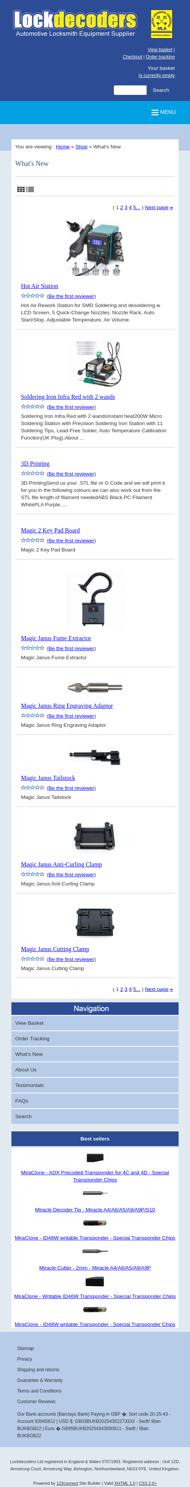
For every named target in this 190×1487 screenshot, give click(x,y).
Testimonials (29, 1085)
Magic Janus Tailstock (48, 778)
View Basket (29, 1023)
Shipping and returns (38, 1369)
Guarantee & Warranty (40, 1380)
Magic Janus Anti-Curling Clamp (61, 864)
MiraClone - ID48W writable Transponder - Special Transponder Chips (95, 1238)
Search (23, 1116)
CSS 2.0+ (147, 1483)
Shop (81, 147)
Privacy (24, 1359)
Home (63, 147)
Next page (157, 207)
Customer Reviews (36, 1401)
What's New (29, 1054)
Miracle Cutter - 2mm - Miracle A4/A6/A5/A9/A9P (95, 1268)
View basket (160, 49)
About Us (26, 1070)
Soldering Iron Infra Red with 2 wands (68, 397)
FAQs (21, 1101)
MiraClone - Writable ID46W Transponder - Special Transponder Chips (95, 1296)
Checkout (132, 57)
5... (137, 207)
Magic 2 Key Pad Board (50, 530)
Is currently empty (157, 75)
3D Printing (35, 463)
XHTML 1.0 (124, 1483)
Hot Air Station (39, 286)
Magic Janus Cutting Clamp (55, 949)
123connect (67, 1483)
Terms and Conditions (39, 1391)
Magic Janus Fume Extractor (56, 638)
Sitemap (25, 1348)
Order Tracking (32, 1038)
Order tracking (160, 57)
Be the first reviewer (71, 296)
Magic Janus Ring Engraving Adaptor (67, 706)
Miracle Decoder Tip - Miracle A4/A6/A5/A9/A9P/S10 (95, 1210)
